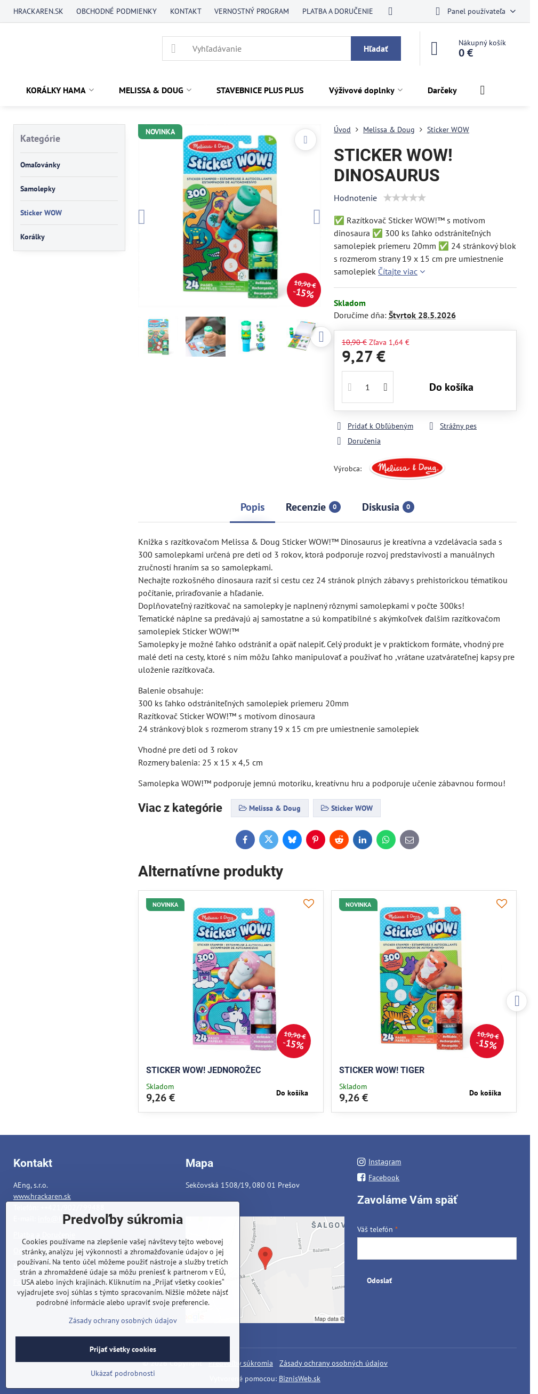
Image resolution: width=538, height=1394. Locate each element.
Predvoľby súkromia (240, 1363)
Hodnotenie (355, 197)
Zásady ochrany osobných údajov (333, 1363)
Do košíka (451, 387)
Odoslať (379, 1280)
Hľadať (376, 48)
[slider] (404, 198)
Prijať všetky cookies (123, 1349)
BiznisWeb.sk (299, 1378)
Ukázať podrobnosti (123, 1373)
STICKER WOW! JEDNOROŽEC (203, 1070)
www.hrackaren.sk (42, 1196)
